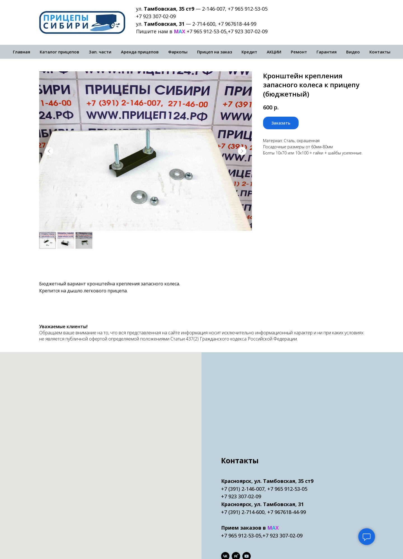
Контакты (379, 52)
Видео (353, 52)
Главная (21, 52)
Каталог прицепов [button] (59, 52)
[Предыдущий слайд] (49, 151)
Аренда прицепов (140, 52)
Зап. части (100, 52)
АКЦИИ (274, 52)
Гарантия (327, 52)
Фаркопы (178, 52)
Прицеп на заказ (214, 52)
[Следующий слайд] (242, 151)
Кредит (249, 52)
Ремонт (299, 52)
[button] (281, 123)
